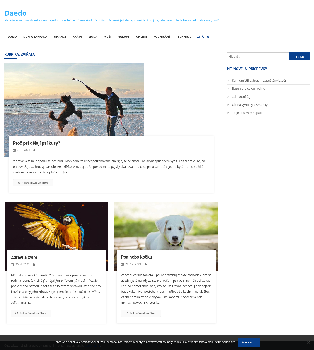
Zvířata (203, 36)
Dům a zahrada (35, 36)
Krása (77, 36)
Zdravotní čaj (241, 96)
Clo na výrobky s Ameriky (250, 105)
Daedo (15, 13)
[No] (308, 342)
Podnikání (162, 36)
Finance (60, 36)
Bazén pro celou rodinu (248, 88)
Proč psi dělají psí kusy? (36, 143)
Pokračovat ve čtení (33, 183)
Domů (12, 36)
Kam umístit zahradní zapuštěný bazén (259, 80)
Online (141, 36)
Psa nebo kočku (136, 257)
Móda (92, 36)
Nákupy (124, 36)
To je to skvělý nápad (247, 113)
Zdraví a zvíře (24, 257)
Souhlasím (249, 342)
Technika (183, 36)
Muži (107, 36)
